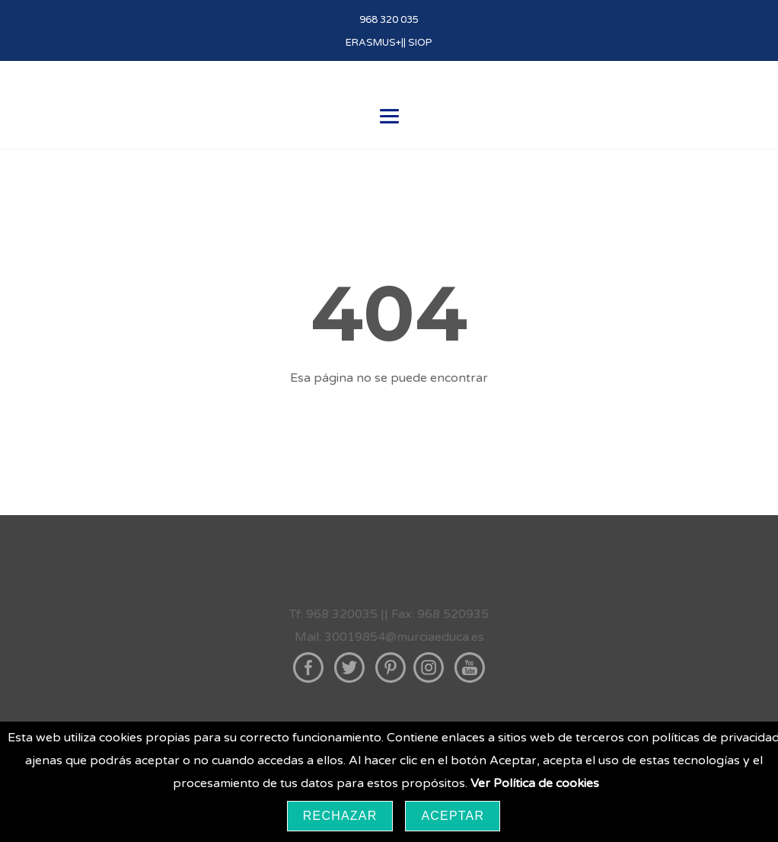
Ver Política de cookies (534, 783)
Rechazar (340, 815)
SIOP (420, 43)
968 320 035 (389, 20)
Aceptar (452, 815)
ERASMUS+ (373, 43)
